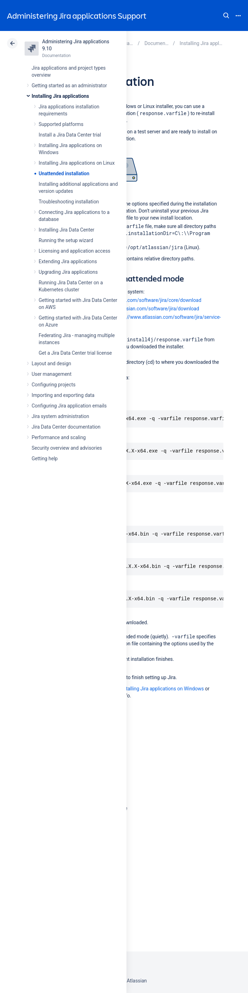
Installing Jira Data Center (66, 230)
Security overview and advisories (67, 448)
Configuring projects (54, 384)
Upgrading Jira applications (68, 272)
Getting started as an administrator (69, 85)
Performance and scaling (59, 437)
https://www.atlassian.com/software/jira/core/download (140, 300)
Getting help (45, 458)
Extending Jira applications (68, 261)
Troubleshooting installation (69, 201)
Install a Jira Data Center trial (70, 135)
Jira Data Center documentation (66, 427)
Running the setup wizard (66, 240)
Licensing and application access (74, 251)
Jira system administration (60, 416)
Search (226, 15)
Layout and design (51, 363)
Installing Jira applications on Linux (77, 163)
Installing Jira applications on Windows (161, 688)
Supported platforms (61, 124)
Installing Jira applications (60, 96)
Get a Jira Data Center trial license (75, 353)
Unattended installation (64, 173)
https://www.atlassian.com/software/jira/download (143, 308)
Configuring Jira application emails (69, 406)
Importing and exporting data (63, 395)
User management (51, 374)
